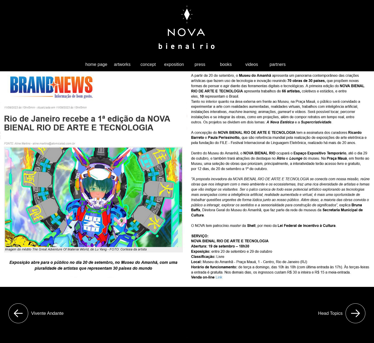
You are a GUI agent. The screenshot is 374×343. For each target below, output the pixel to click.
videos (251, 64)
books (226, 64)
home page (96, 64)
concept (148, 64)
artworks (122, 64)
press (199, 64)
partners (277, 64)
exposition (174, 64)
